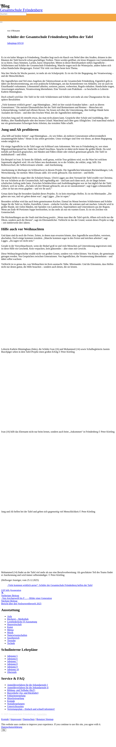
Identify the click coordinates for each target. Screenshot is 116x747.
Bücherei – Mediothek (18, 619)
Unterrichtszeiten (15, 706)
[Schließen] (1, 22)
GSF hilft (5, 590)
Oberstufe (12, 672)
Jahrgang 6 (12, 658)
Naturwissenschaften (17, 635)
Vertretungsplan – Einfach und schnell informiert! (31, 709)
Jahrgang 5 (12, 656)
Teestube (11, 640)
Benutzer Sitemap (44, 719)
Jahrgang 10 (13, 669)
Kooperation (15, 590)
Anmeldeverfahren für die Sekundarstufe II (27, 687)
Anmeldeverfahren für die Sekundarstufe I (27, 685)
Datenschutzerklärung (11, 727)
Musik (10, 632)
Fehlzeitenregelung (16, 695)
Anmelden (42, 714)
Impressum (16, 719)
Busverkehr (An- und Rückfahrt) (22, 693)
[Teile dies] (2, 593)
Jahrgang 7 (12, 661)
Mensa (10, 630)
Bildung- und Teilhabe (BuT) (21, 690)
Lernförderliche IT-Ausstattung (22, 621)
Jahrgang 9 (12, 666)
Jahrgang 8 (12, 664)
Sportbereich (13, 638)
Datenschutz (29, 719)
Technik (11, 643)
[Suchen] (13, 14)
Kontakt (11, 701)
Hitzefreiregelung (15, 698)
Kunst (10, 627)
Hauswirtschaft (14, 624)
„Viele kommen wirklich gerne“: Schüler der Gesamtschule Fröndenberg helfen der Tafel (49, 585)
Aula (9, 616)
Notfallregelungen (16, 703)
